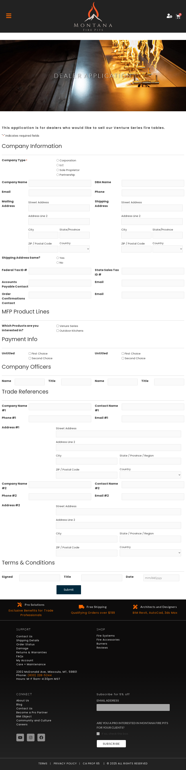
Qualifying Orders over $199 (93, 613)
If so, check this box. (115, 734)
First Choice (40, 353)
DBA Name (103, 182)
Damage (22, 648)
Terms (43, 763)
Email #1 (101, 418)
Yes (62, 258)
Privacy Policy (64, 763)
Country (65, 243)
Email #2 (102, 496)
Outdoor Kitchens (71, 331)
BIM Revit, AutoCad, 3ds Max (155, 613)
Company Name (14, 182)
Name (6, 381)
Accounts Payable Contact (15, 284)
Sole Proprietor (70, 170)
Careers (22, 724)
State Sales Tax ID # (107, 272)
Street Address (38, 202)
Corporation (68, 160)
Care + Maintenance (31, 664)
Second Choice (42, 358)
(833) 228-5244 (40, 675)
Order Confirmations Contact (13, 298)
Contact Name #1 (106, 408)
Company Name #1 (14, 408)
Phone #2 (9, 496)
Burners (102, 643)
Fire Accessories (108, 639)
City (31, 229)
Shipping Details (27, 640)
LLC (62, 165)
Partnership (67, 175)
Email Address (108, 700)
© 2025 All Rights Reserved (127, 763)
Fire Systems (106, 635)
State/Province (70, 229)
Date (130, 577)
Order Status (25, 644)
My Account (24, 660)
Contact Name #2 (106, 486)
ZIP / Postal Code (40, 243)
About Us (22, 700)
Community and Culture (33, 720)
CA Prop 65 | (92, 763)
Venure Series (69, 326)
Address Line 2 (37, 216)
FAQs (19, 656)
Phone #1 (9, 418)
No (61, 262)
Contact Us (24, 636)
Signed (7, 577)
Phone (99, 192)
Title (51, 381)
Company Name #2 (14, 486)
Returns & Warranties (31, 652)
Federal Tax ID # (14, 270)
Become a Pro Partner (32, 712)
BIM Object (24, 716)
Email (6, 192)
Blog (19, 704)
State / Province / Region (137, 455)
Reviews (102, 647)
